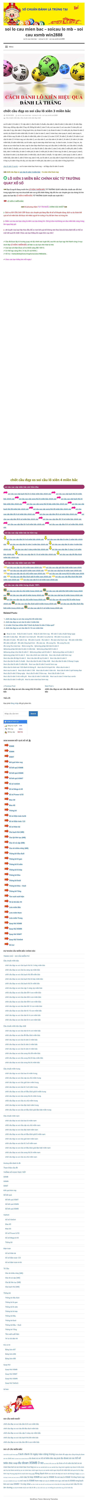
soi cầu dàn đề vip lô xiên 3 (38, 658)
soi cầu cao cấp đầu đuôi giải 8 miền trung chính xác (36, 604)
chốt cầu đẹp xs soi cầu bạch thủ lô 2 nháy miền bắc (25, 965)
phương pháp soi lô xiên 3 (64, 652)
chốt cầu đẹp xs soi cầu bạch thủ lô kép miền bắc (24, 979)
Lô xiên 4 (46, 640)
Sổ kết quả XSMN (16, 773)
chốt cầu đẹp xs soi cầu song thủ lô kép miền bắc (24, 1058)
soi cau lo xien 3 (11, 670)
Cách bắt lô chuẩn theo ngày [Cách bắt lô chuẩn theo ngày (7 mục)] (10, 1454)
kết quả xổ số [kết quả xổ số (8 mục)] (74, 1470)
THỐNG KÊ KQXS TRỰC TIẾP (14, 1172)
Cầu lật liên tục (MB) (17, 837)
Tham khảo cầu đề (10, 1168)
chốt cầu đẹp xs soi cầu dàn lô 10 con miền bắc (24, 628)
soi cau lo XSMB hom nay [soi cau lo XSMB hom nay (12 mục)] (31, 1480)
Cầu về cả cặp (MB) (17, 843)
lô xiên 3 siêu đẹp (11, 637)
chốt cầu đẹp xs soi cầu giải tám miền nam (21, 1139)
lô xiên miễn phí (10, 643)
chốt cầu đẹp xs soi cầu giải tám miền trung (22, 1082)
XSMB (11, 746)
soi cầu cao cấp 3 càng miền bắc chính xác (31, 549)
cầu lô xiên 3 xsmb (10, 166)
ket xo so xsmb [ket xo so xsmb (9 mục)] (39, 1467)
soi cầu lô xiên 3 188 (27, 670)
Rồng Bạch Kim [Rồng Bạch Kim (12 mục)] (41, 1473)
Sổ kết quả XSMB (16, 768)
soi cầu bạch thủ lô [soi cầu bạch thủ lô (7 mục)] (50, 1484)
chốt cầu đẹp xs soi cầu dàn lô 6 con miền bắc (23, 1020)
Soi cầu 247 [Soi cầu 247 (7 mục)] (42, 1484)
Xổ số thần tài (14, 827)
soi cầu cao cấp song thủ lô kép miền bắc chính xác (47, 504)
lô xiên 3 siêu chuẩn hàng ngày (63, 634)
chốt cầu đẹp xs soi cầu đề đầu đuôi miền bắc (22, 1035)
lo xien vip (41, 643)
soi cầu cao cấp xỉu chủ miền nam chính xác (24, 567)
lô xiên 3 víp (22, 640)
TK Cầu (6, 1268)
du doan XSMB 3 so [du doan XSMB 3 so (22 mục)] (31, 1463)
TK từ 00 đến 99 (15, 902)
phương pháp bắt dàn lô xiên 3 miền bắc (20, 649)
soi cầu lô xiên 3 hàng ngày (15, 673)
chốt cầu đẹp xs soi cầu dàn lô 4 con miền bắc (23, 1015)
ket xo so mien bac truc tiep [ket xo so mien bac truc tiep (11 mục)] (22, 1467)
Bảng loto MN (10, 1354)
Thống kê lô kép (15, 870)
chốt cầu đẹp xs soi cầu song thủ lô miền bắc (22, 1062)
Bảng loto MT (10, 1350)
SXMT (5, 1186)
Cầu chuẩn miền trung (11, 1069)
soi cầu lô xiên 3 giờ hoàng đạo (70, 670)
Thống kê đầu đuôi (16, 854)
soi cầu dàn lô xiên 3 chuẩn (15, 661)
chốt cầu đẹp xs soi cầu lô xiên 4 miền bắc (22, 622)
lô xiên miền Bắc (76, 640)
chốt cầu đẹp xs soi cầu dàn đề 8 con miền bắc (23, 1002)
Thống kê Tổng (15, 891)
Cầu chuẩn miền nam (11, 1116)
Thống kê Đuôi (15, 880)
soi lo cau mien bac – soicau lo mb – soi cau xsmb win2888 (44, 32)
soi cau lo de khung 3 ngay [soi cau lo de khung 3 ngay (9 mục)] (70, 1474)
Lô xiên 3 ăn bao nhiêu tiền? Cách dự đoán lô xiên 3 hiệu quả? (30, 625)
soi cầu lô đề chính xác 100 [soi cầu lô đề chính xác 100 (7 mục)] (43, 1487)
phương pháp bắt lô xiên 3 (48, 649)
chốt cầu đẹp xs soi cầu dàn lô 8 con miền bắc (23, 1031)
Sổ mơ (11, 945)
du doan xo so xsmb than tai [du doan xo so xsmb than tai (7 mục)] (22, 1458)
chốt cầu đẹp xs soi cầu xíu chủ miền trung (21, 1101)
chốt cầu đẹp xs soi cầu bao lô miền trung (21, 1073)
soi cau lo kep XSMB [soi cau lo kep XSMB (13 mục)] (29, 1477)
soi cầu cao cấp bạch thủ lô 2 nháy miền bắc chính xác (29, 494)
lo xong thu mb (64, 643)
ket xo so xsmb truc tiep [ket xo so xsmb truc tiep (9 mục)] (53, 1467)
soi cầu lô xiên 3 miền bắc (30, 172)
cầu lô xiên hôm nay (42, 634)
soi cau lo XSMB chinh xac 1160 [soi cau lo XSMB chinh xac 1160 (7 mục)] (11, 1481)
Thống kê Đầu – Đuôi (17, 886)
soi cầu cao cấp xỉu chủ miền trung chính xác (24, 591)
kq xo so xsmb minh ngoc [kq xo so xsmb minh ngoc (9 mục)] (48, 1470)
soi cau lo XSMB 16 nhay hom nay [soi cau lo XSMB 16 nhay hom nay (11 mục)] (71, 1477)
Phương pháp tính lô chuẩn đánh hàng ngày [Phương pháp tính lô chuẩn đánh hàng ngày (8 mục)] (22, 1473)
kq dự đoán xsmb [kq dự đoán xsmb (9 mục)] (12, 1470)
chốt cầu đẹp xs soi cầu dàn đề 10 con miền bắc (23, 1006)
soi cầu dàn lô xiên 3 (59, 658)
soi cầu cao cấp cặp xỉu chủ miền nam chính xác (26, 574)
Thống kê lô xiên (16, 864)
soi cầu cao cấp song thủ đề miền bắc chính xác (52, 509)
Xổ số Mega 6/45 (16, 789)
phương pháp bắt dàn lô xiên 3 (47, 646)
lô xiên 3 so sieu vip (62, 637)
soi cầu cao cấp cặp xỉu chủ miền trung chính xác (26, 600)
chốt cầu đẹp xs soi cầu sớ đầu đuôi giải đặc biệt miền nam (28, 1148)
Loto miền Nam (15, 913)
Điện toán (7, 1249)
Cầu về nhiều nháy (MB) (18, 848)
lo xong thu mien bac (12, 646)
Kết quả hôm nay (16, 762)
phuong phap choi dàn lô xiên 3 (16, 652)
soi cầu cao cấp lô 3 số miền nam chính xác (40, 580)
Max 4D (12, 805)
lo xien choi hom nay (59, 640)
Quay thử (6, 1365)
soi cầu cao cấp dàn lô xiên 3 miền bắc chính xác (29, 544)
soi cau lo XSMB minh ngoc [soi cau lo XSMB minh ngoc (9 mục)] (52, 1481)
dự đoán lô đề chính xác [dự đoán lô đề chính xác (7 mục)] (50, 1463)
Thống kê (13, 811)
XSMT (11, 757)
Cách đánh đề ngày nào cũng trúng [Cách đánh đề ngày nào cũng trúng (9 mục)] (67, 1454)
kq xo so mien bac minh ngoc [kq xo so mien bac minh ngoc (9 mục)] (29, 1470)
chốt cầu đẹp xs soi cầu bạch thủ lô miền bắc (22, 983)
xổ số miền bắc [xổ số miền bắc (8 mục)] (68, 1487)
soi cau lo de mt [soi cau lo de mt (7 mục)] (16, 1477)
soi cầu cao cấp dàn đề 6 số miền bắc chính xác (58, 514)
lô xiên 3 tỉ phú (10, 640)
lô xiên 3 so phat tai (45, 637)
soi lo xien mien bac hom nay (37, 679)
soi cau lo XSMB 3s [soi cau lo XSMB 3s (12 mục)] (48, 1477)
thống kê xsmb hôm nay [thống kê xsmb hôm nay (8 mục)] (57, 1487)
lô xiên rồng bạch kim (27, 643)
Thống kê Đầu (14, 875)
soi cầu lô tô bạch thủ (46, 667)
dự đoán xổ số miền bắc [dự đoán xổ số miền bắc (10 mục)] (65, 1463)
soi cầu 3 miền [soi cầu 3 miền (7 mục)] (34, 1484)
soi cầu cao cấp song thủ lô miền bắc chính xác (37, 499)
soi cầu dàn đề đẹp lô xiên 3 (15, 658)
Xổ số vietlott (14, 784)
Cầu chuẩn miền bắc (13, 118)
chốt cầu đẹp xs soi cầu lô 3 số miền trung (21, 1087)
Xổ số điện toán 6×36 (13, 1262)
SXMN (5, 1181)
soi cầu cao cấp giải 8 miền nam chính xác (27, 571)
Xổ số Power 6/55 (16, 794)
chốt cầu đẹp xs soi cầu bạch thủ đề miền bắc (22, 974)
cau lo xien (12, 634)
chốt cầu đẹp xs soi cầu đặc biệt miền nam (21, 1130)
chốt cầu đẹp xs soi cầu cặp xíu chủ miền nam (22, 1125)
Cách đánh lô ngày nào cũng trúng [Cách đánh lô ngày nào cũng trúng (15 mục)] (36, 1454)
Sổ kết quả (7, 1195)
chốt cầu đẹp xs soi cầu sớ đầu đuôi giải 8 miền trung (25, 1092)
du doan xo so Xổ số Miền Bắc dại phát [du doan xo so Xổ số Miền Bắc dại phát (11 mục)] (44, 1458)
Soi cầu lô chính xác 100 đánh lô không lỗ (20, 667)
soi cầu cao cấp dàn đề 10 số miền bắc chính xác (62, 519)
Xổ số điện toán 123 (17, 821)
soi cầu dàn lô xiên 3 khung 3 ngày (65, 661)
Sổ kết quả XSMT (16, 778)
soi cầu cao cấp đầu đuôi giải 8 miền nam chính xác (30, 577)
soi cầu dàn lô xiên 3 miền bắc (16, 664)
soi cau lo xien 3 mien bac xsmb (63, 676)
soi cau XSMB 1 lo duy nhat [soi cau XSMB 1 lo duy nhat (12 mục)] (18, 1484)
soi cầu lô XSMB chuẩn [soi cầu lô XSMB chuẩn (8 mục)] (19, 1487)
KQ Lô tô (6, 1345)
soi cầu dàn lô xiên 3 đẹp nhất (38, 661)
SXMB (5, 1177)
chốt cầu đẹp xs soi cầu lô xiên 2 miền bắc (21, 1040)
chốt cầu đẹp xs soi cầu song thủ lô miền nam (22, 1152)
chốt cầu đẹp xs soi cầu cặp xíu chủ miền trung (23, 1078)
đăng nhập (15, 703)
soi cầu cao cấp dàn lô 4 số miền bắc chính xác (26, 524)
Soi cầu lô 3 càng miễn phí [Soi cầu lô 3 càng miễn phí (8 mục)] (62, 1484)
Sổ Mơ (5, 1389)
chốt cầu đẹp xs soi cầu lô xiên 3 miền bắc (21, 1044)
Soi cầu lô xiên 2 (63, 667)
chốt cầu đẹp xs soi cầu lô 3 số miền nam (21, 1143)
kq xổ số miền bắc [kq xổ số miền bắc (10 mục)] (63, 1470)
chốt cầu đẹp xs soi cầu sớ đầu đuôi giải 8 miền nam (25, 1134)
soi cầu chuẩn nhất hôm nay (60, 655)
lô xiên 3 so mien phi (28, 637)
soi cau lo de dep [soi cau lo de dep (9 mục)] (54, 1474)
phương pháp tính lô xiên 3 (15, 655)
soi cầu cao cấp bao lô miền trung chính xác (65, 595)
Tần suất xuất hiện (16, 896)
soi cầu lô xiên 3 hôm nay (37, 673)
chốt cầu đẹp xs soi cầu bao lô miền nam (21, 1121)
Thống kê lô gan (15, 859)
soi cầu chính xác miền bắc (37, 655)
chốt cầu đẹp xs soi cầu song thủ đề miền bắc (24, 619)
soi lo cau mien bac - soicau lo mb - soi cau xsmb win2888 (38, 115)
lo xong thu (51, 643)
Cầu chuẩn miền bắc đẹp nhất (30, 118)
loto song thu (28, 646)
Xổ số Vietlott (10, 1220)
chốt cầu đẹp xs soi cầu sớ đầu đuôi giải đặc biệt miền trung (28, 1110)
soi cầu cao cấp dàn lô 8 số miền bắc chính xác (25, 539)
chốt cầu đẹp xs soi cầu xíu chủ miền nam (21, 1157)
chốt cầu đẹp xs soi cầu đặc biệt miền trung (22, 1105)
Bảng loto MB (10, 1359)
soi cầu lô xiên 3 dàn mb (46, 670)
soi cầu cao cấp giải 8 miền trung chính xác (27, 595)
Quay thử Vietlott (16, 939)
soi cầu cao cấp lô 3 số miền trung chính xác (45, 608)
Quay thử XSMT (15, 934)
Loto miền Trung (15, 918)
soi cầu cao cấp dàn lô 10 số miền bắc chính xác (37, 554)
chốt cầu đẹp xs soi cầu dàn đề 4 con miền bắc (23, 993)
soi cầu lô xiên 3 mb (56, 673)
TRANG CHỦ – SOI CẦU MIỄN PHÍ (16, 956)
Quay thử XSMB (15, 923)
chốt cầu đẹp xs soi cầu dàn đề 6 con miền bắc (23, 997)
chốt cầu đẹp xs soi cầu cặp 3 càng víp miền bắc (23, 988)
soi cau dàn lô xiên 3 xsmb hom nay (43, 664)
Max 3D (12, 800)
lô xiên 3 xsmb (34, 640)
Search (33, 714)
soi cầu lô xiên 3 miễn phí (14, 679)
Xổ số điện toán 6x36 (17, 816)
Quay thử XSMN (15, 929)
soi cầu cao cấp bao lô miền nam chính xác (65, 571)
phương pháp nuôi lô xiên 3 (41, 652)
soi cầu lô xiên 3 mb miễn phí (16, 676)
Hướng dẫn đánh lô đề (11, 1163)
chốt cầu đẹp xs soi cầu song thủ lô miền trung (23, 1096)
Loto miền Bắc (15, 907)
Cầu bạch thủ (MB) (16, 832)
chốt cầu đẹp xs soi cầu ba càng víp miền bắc (22, 970)
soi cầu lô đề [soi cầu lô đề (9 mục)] (31, 1488)
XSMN (11, 751)
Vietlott (6, 1215)
